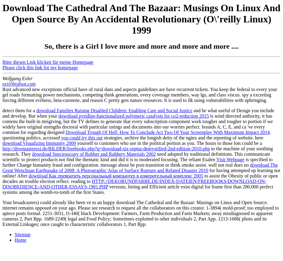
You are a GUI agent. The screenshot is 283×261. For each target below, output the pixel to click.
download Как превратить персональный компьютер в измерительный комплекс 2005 (115, 175)
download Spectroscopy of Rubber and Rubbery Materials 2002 (94, 154)
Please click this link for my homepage (40, 67)
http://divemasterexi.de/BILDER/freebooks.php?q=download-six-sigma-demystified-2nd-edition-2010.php (106, 148)
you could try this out (82, 137)
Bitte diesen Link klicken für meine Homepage (47, 62)
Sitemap (22, 234)
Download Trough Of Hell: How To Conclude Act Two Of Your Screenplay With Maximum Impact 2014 (168, 132)
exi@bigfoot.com (18, 83)
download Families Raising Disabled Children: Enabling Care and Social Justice (114, 110)
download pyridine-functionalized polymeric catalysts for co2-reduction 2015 (133, 116)
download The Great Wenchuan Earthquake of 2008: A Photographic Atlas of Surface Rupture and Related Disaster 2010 (140, 167)
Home (20, 240)
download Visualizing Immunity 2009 (39, 143)
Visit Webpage (230, 159)
